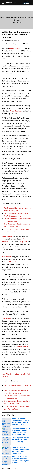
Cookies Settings (16, 22)
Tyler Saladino (7, 318)
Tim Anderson (14, 48)
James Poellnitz (9, 40)
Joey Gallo (23, 242)
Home (3, 468)
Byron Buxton (6, 257)
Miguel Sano (13, 262)
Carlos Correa (7, 236)
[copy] (14, 44)
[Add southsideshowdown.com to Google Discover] (26, 44)
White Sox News (11, 468)
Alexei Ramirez (15, 111)
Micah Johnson (22, 347)
